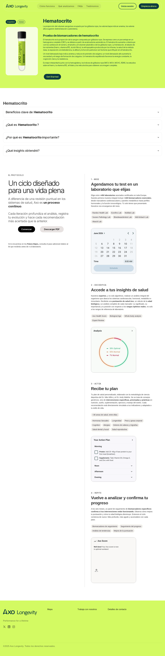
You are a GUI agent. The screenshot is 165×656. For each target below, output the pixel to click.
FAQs (80, 6)
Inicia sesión (127, 6)
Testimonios (92, 6)
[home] (16, 6)
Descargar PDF (52, 229)
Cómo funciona (47, 6)
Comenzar (26, 229)
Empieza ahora (148, 6)
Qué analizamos (66, 6)
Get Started (52, 76)
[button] (82, 124)
